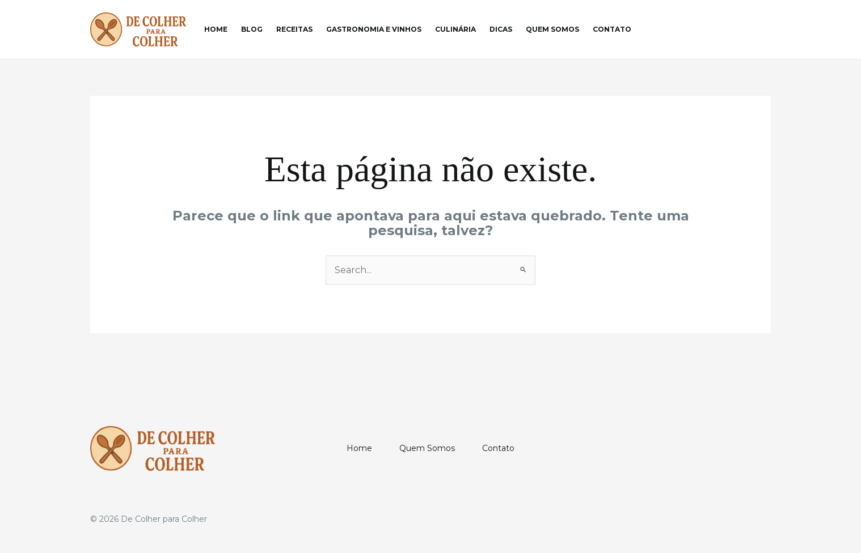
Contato (612, 29)
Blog (252, 29)
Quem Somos (552, 29)
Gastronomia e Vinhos (373, 29)
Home (215, 29)
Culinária (455, 29)
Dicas (500, 29)
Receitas (294, 29)
